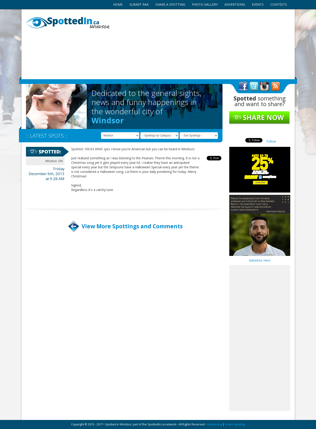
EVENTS (258, 4)
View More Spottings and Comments (132, 226)
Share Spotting (235, 424)
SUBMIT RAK (139, 4)
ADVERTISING (235, 4)
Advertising (214, 424)
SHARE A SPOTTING (170, 4)
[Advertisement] (203, 44)
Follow (271, 141)
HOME (118, 4)
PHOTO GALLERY (205, 4)
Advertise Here (259, 260)
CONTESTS (278, 4)
